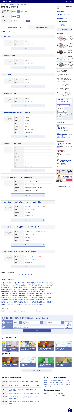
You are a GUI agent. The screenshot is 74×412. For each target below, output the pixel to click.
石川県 (19, 389)
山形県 (31, 381)
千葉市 (69, 382)
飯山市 (25, 284)
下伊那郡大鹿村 (38, 295)
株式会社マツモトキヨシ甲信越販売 (32, 206)
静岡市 (50, 386)
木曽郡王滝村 (27, 297)
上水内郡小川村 (18, 304)
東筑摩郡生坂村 (13, 299)
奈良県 (31, 393)
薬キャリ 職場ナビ (4, 4)
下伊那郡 (29, 291)
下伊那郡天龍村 (4, 295)
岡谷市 (15, 282)
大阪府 (23, 393)
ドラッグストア (62, 111)
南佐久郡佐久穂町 (33, 286)
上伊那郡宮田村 (22, 291)
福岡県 (10, 401)
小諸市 (32, 282)
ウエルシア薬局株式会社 (30, 181)
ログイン (65, 1)
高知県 (14, 398)
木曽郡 (45, 295)
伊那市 (36, 282)
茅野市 (50, 282)
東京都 (31, 386)
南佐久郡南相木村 (13, 286)
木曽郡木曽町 (42, 297)
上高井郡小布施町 (5, 303)
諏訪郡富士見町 (4, 289)
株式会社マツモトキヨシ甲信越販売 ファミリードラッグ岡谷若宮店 (22, 202)
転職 (60, 116)
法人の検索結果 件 (41, 27)
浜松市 (58, 384)
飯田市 (19, 282)
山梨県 (27, 389)
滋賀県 (14, 393)
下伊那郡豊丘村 (30, 295)
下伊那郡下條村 (38, 293)
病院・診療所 (39, 311)
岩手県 (19, 381)
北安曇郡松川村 (13, 301)
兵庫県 (27, 393)
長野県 (17, 4)
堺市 (51, 384)
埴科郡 (36, 301)
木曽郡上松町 (4, 297)
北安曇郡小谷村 (30, 301)
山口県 (27, 397)
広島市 (60, 382)
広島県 (23, 397)
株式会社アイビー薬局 (30, 117)
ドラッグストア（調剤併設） (13, 311)
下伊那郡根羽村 (30, 293)
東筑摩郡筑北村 (38, 299)
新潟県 (10, 389)
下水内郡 (34, 304)
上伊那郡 (18, 289)
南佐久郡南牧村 (4, 286)
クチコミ (61, 108)
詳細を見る (28, 48)
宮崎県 (31, 401)
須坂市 (28, 282)
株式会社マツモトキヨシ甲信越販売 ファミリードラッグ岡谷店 (21, 227)
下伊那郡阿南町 (4, 293)
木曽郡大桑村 (35, 297)
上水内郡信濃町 (10, 304)
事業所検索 (12, 4)
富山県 (14, 389)
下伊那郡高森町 (45, 291)
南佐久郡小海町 (41, 284)
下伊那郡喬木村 (21, 295)
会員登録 (70, 1)
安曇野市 (16, 284)
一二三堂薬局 (7, 74)
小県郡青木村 (26, 287)
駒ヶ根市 (41, 282)
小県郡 (20, 287)
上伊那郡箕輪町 (33, 289)
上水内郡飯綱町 (27, 304)
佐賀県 (14, 401)
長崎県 (19, 401)
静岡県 (10, 390)
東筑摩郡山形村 (21, 299)
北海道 (10, 381)
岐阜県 (36, 389)
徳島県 (31, 397)
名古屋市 (55, 380)
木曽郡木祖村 (20, 297)
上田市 (11, 282)
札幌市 (59, 380)
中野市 (46, 282)
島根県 (14, 397)
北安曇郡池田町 (4, 301)
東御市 (29, 284)
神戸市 (68, 380)
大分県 (27, 401)
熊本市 (63, 384)
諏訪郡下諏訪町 (46, 287)
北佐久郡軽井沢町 (47, 286)
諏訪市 (23, 282)
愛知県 (14, 390)
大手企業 (69, 114)
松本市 (6, 282)
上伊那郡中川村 (14, 291)
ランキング (67, 105)
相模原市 (68, 384)
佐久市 (6, 284)
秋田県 (27, 381)
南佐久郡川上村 (49, 284)
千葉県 (27, 386)
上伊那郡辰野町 (25, 289)
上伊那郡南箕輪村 (5, 291)
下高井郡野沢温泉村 (48, 303)
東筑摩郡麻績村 (4, 299)
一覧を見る (64, 29)
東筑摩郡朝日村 (30, 299)
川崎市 (45, 382)
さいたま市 (55, 382)
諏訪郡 (39, 287)
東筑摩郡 (49, 297)
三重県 (10, 393)
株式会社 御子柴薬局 (9, 55)
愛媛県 (10, 398)
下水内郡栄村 (40, 304)
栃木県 (14, 386)
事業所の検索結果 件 (14, 27)
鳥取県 (10, 397)
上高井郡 (49, 301)
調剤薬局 (3, 311)
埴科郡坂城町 (42, 301)
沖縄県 (10, 403)
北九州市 (46, 384)
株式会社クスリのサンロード (31, 256)
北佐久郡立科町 (14, 287)
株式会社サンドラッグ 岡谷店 (12, 143)
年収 (60, 105)
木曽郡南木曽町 (12, 297)
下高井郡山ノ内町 (28, 303)
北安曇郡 (45, 299)
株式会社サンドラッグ (30, 148)
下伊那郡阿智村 (13, 293)
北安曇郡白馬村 (21, 301)
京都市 (50, 382)
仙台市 (65, 382)
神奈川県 (37, 386)
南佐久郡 (34, 284)
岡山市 (45, 386)
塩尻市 (2, 284)
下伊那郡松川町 (36, 291)
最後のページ (31, 274)
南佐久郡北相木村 (23, 286)
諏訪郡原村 (12, 289)
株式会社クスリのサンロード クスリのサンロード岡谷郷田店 (21, 251)
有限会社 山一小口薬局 (10, 93)
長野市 (2, 282)
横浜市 (45, 380)
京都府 (19, 393)
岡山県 (19, 397)
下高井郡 (21, 303)
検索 (28, 20)
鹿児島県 (37, 401)
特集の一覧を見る (37, 370)
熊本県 (23, 401)
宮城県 (23, 381)
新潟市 (54, 384)
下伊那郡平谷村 (21, 293)
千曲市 (11, 284)
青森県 (14, 381)
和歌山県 (37, 393)
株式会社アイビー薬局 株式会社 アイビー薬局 (17, 112)
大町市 (20, 284)
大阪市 (50, 380)
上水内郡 (3, 304)
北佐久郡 (40, 286)
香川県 (36, 397)
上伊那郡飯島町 (41, 289)
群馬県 (19, 386)
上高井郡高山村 (14, 303)
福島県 (36, 381)
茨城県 (10, 386)
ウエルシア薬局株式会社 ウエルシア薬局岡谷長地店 (18, 177)
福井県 (23, 389)
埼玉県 (23, 386)
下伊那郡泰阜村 (13, 295)
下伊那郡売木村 (47, 293)
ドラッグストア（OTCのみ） (28, 311)
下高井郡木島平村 (38, 303)
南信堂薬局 (7, 36)
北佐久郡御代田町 (5, 287)
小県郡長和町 (34, 287)
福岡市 (64, 380)
